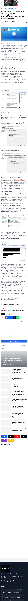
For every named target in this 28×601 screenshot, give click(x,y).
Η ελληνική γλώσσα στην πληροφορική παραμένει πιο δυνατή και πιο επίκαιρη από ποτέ (18, 408)
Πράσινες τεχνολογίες (15, 597)
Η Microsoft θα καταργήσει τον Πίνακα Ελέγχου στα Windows (19, 400)
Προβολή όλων (22, 321)
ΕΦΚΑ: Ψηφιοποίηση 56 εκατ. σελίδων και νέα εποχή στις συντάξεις (19, 422)
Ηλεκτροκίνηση (17, 592)
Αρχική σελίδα (4, 8)
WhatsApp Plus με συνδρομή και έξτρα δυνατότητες (19, 429)
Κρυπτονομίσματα (13, 594)
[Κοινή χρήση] (25, 22)
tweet (7, 305)
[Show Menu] (2, 3)
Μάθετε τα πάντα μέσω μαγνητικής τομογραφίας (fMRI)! (18, 378)
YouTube (9, 592)
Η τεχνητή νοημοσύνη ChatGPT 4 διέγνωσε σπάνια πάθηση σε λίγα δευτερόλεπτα (19, 371)
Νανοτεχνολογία (5, 597)
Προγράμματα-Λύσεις (12, 8)
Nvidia (10, 589)
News (8, 310)
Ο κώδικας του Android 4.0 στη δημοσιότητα (19, 385)
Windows (17, 314)
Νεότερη (3, 345)
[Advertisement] (9, 469)
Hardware (4, 589)
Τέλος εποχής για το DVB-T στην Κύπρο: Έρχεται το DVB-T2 (19, 415)
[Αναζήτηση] (26, 3)
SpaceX (16, 589)
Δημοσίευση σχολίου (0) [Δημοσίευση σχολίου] (14, 341)
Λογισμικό (21, 594)
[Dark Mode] (23, 3)
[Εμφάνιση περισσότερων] (20, 317)
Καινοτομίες (4, 594)
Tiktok (3, 592)
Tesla (21, 589)
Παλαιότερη (23, 345)
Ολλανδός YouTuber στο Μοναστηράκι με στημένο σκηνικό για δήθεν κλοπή (18, 393)
